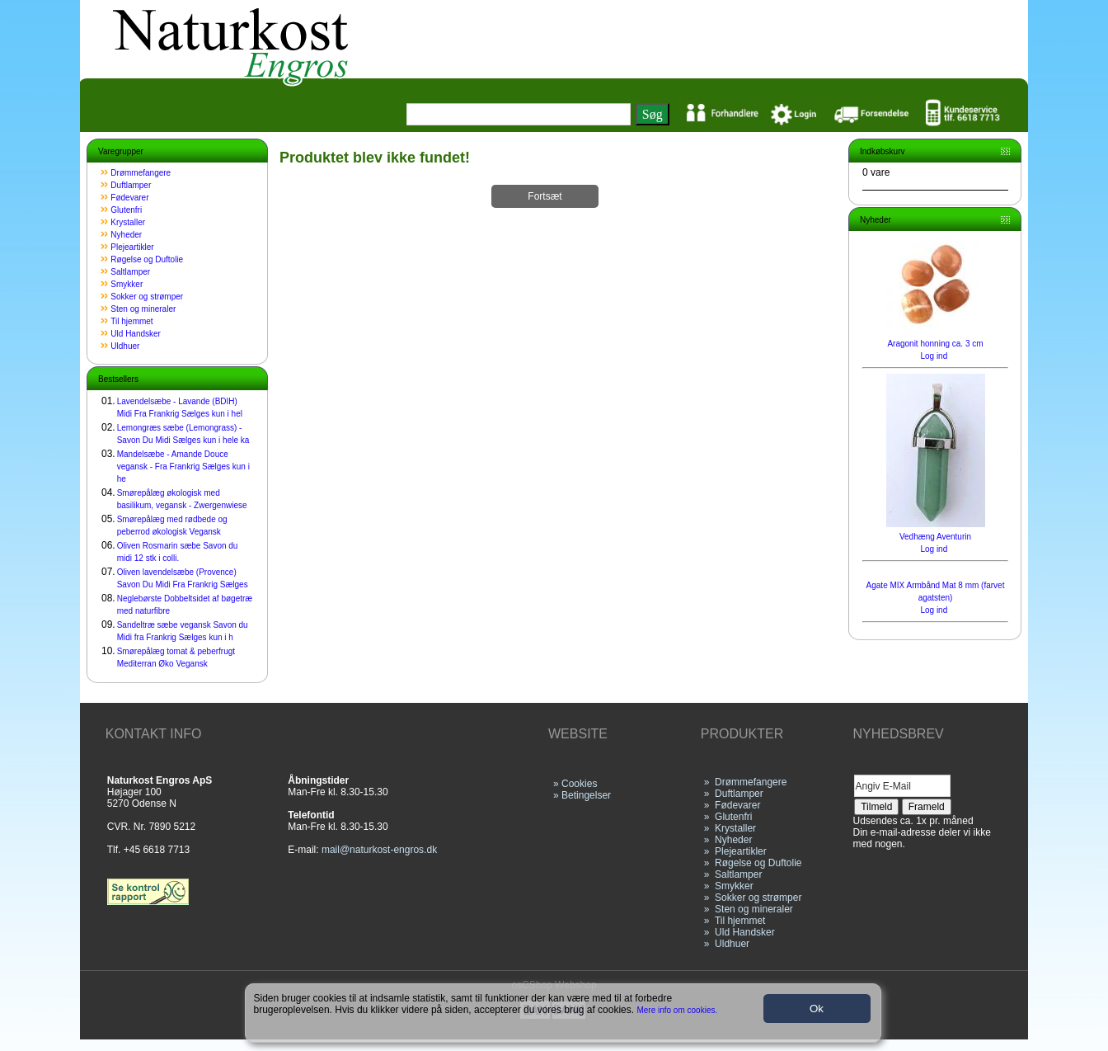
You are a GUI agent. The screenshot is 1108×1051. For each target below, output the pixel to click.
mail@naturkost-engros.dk (379, 849)
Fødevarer (129, 197)
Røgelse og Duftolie (146, 259)
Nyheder (126, 234)
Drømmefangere (140, 172)
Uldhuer (124, 346)
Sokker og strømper (146, 296)
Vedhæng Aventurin (935, 536)
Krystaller (127, 222)
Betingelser (586, 795)
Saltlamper (130, 271)
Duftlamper (130, 185)
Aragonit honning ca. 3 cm (935, 343)
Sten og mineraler (143, 308)
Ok (817, 1008)
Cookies (579, 783)
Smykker (126, 284)
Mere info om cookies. (677, 1010)
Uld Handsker (135, 333)
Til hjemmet (131, 321)
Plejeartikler (131, 247)
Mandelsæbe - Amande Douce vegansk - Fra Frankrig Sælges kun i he (183, 466)
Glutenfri (126, 209)
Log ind (933, 356)
